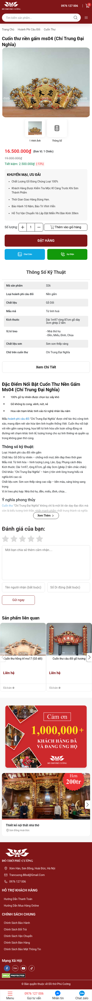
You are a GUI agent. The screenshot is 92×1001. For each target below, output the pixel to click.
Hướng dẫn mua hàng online (21, 905)
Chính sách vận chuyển (18, 936)
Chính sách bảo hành (17, 922)
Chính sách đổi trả (15, 929)
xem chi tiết (46, 367)
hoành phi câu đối (18, 418)
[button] (89, 657)
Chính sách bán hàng (17, 942)
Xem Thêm (46, 515)
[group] (46, 82)
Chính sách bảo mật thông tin (22, 949)
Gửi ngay (18, 600)
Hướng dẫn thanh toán (18, 899)
